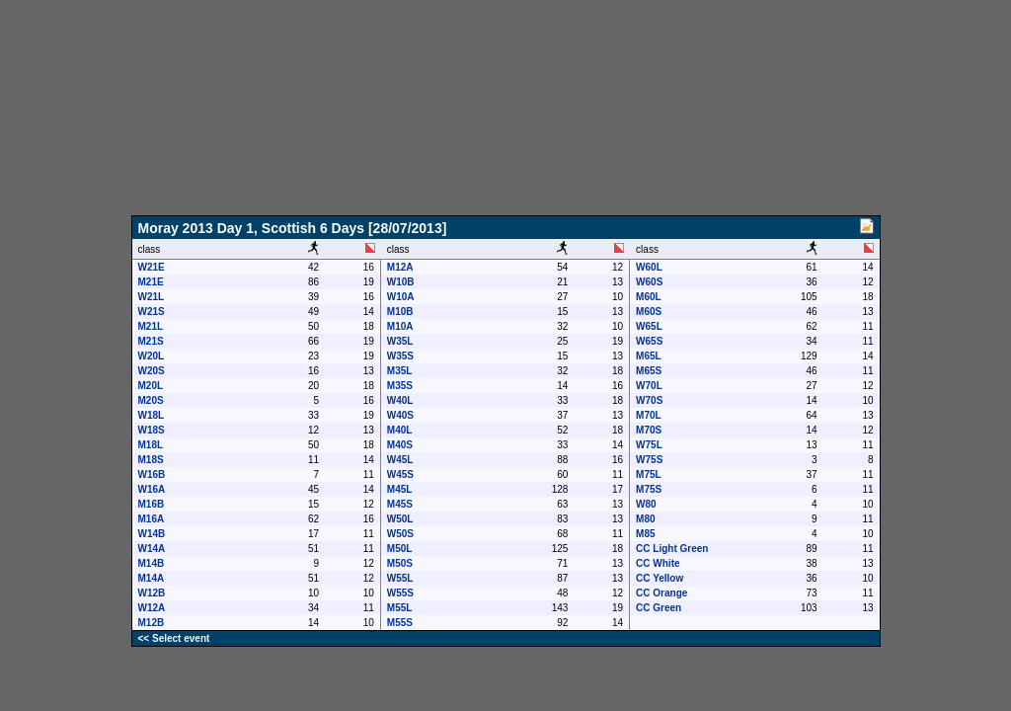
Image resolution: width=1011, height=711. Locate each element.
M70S (648, 430)
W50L (400, 519)
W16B (152, 474)
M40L (400, 430)
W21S (151, 311)
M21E (151, 281)
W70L (649, 385)
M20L (151, 385)
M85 (645, 533)
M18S (151, 459)
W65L (649, 326)
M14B (151, 563)
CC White (657, 563)
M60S (648, 311)
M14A (151, 578)
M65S (648, 370)
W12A (152, 607)
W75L (649, 444)
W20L (151, 356)
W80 (646, 504)
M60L (648, 296)
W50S (400, 533)
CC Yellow (659, 578)
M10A (400, 326)
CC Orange (661, 593)
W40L (400, 400)
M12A (400, 267)
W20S (151, 370)
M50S (400, 563)
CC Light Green (672, 548)
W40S (400, 415)
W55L (400, 578)
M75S (648, 489)
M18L (151, 444)
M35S (400, 385)
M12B (151, 622)
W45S (400, 474)
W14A (152, 548)
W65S (649, 341)
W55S (400, 593)
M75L (648, 474)
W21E (151, 267)
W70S (649, 400)
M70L (648, 415)
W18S (151, 430)
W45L (400, 459)
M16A (151, 519)
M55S (400, 622)
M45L (400, 489)
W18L (151, 415)
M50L (400, 548)
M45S (400, 504)
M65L (648, 356)
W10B (401, 281)
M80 (645, 519)
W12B (152, 593)
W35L (400, 341)
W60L (649, 267)
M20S (151, 400)
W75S (649, 459)
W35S (400, 356)
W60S (649, 281)
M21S (151, 341)
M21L (151, 326)
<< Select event (174, 638)
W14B (152, 533)
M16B (151, 504)
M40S (400, 444)
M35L (400, 370)
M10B (400, 311)
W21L (151, 296)
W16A (152, 489)
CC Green (658, 607)
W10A (401, 296)
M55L (400, 607)
